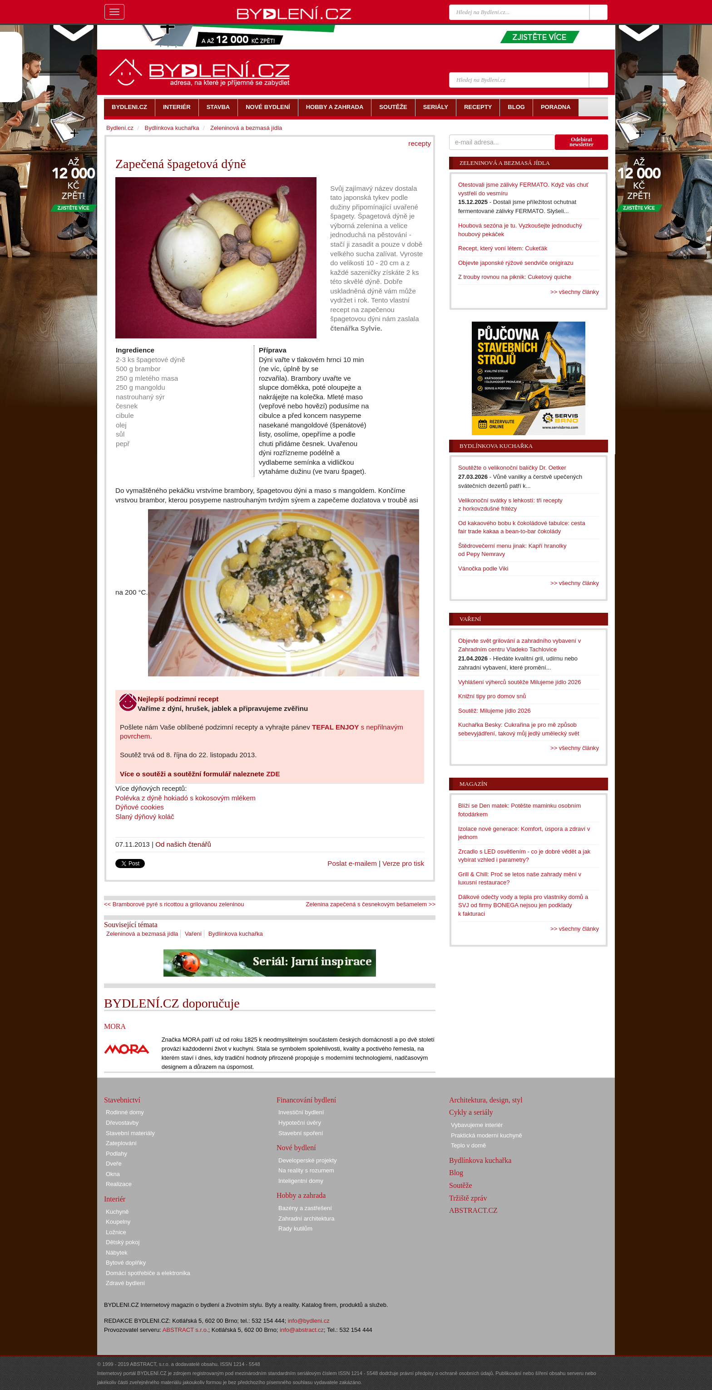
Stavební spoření (300, 1133)
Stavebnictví (122, 1100)
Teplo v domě (468, 1145)
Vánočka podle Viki (483, 568)
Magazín (473, 783)
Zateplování (121, 1143)
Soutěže (460, 1185)
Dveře (114, 1163)
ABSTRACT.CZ (473, 1210)
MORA (115, 1026)
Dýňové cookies (140, 807)
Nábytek (117, 1252)
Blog (456, 1173)
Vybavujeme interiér (477, 1125)
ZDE (273, 774)
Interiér (114, 1199)
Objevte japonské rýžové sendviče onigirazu (516, 262)
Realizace (119, 1184)
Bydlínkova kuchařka (235, 933)
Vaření (193, 933)
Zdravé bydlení (125, 1283)
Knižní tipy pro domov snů (492, 696)
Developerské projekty (307, 1160)
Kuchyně (117, 1211)
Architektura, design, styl (486, 1100)
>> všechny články (574, 291)
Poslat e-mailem (352, 863)
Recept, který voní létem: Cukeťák (502, 248)
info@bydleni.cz (309, 1320)
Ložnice (116, 1232)
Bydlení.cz (120, 127)
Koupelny (118, 1221)
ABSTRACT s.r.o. (185, 1329)
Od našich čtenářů (183, 844)
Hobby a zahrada (301, 1195)
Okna (113, 1174)
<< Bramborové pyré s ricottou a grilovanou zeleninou (174, 904)
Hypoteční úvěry (299, 1122)
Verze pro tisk (403, 863)
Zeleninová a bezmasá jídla (142, 933)
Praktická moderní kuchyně (486, 1135)
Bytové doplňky (126, 1262)
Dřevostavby (122, 1122)
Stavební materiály (130, 1133)
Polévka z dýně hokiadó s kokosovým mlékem (185, 798)
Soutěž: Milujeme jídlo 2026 (494, 710)
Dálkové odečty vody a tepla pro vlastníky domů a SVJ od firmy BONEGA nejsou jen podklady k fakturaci (523, 905)
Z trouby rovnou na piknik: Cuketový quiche (514, 276)
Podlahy (116, 1153)
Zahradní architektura (306, 1218)
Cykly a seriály (471, 1112)
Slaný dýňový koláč (144, 816)
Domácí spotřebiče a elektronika (148, 1273)
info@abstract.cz (302, 1329)
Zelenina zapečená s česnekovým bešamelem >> (370, 904)
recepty (419, 143)
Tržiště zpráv (468, 1198)
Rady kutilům (295, 1228)
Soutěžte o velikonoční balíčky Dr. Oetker (512, 467)
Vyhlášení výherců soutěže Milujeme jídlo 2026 (519, 682)
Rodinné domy (125, 1112)
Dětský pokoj (122, 1242)
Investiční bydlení (301, 1112)
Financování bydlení (306, 1100)
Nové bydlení (296, 1148)
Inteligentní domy (300, 1180)
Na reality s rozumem (306, 1170)
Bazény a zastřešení (305, 1208)
